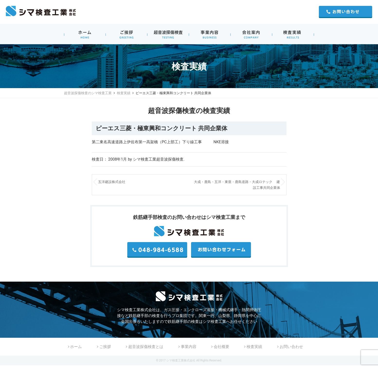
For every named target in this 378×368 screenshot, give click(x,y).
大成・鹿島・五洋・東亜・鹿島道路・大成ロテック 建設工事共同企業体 (237, 185)
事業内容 (187, 346)
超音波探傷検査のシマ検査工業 (88, 93)
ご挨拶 (104, 346)
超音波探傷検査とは (144, 346)
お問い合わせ (290, 346)
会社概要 (220, 346)
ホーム (75, 346)
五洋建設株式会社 (111, 182)
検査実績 (123, 93)
